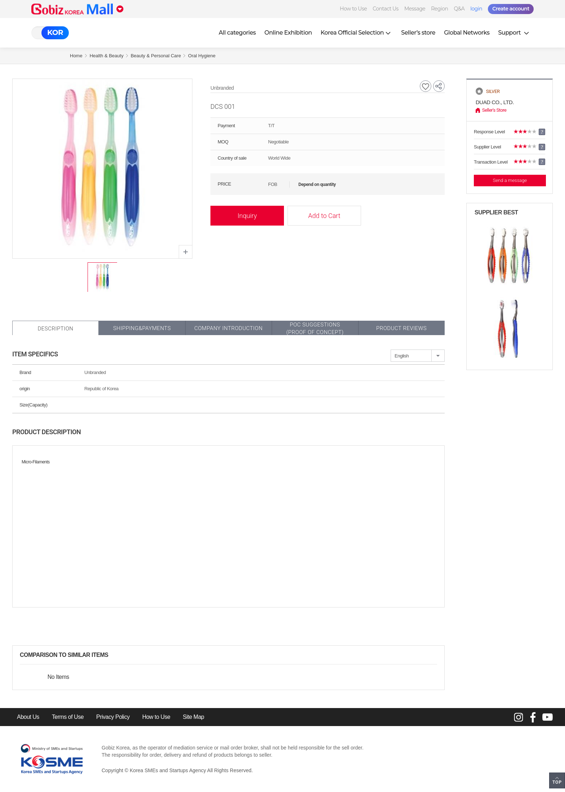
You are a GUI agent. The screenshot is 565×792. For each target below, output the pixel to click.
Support (514, 32)
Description (55, 328)
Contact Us (386, 8)
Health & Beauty (107, 55)
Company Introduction (228, 328)
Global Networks (466, 32)
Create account (510, 8)
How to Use (353, 8)
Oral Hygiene (201, 55)
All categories (237, 32)
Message (414, 8)
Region (439, 8)
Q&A (459, 8)
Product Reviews (401, 328)
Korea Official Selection (357, 32)
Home (76, 55)
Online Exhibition (288, 32)
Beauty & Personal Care (156, 55)
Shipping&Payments (142, 328)
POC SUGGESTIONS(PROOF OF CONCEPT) (314, 328)
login (476, 8)
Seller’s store (418, 32)
